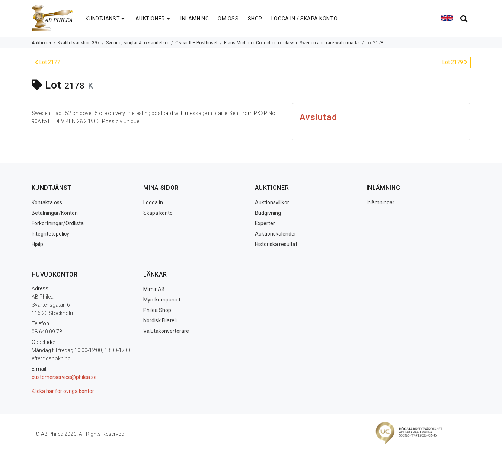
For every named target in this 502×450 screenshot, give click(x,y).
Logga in (153, 202)
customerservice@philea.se (64, 377)
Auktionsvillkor (272, 202)
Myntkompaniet (161, 300)
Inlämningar (380, 202)
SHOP (255, 19)
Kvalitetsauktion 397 (79, 42)
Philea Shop (157, 310)
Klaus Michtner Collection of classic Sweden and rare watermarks (292, 42)
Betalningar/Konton (55, 213)
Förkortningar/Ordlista (58, 223)
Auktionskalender (275, 234)
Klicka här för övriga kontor (63, 391)
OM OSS (228, 19)
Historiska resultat (276, 244)
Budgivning (268, 213)
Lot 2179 (454, 62)
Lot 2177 (47, 62)
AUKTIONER (153, 19)
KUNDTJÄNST (106, 19)
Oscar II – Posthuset (196, 42)
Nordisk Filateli (160, 320)
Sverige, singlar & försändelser (137, 42)
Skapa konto (158, 213)
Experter (265, 223)
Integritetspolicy (50, 234)
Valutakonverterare (166, 331)
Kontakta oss (47, 202)
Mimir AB (154, 289)
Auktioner (41, 42)
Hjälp (37, 244)
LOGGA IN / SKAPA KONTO (304, 19)
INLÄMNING (194, 19)
